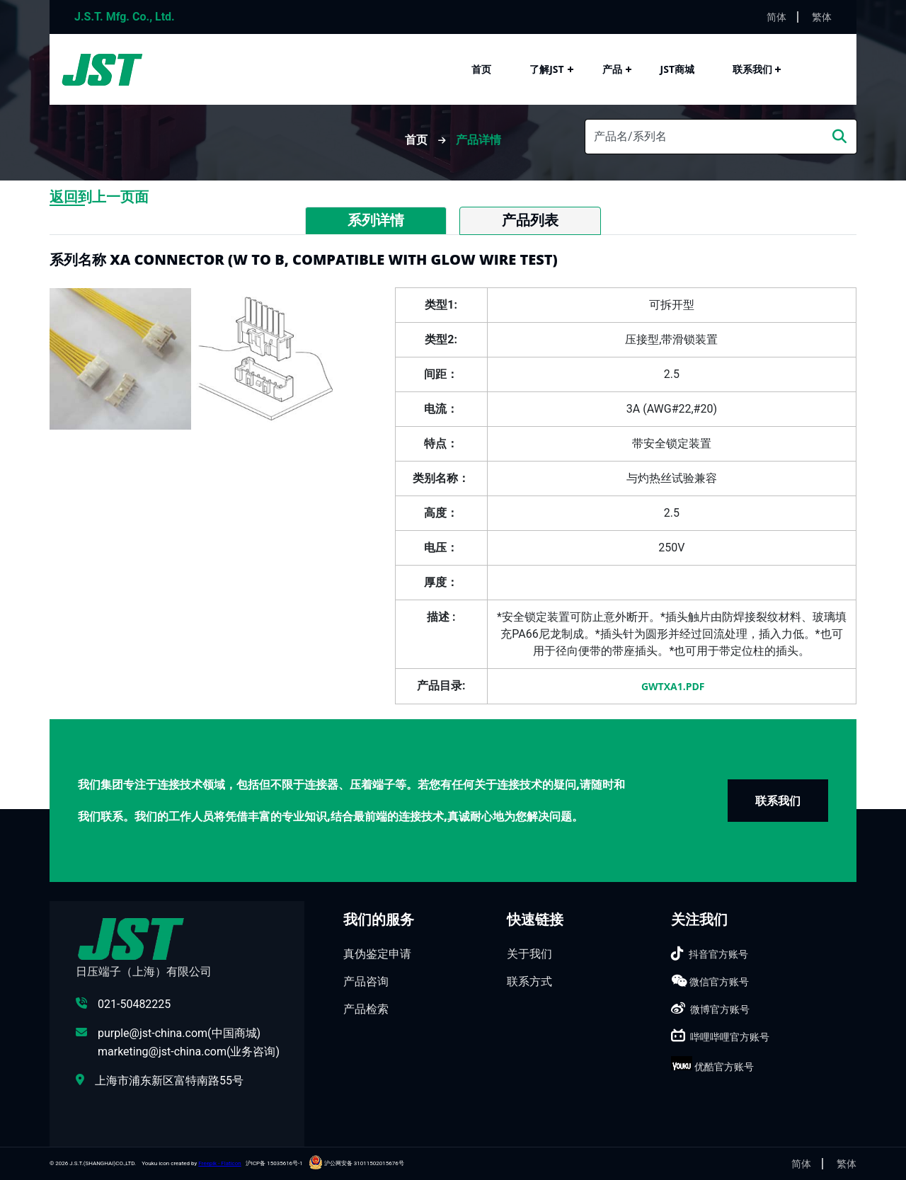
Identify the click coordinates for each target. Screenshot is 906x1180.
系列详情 (376, 220)
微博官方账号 (720, 1009)
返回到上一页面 (99, 197)
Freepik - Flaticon (219, 1163)
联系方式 (529, 981)
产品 (612, 69)
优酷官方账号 (724, 1066)
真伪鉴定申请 (377, 954)
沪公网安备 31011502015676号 (356, 1163)
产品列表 (530, 220)
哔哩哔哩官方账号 (729, 1037)
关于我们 (529, 954)
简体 (776, 17)
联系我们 (752, 69)
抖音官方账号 (718, 954)
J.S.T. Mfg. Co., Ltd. (124, 16)
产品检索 (366, 1009)
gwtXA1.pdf (671, 686)
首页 (481, 69)
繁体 (822, 17)
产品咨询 (366, 981)
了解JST (546, 69)
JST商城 (677, 69)
